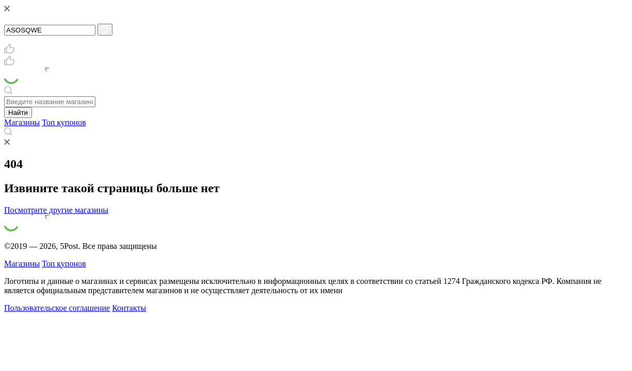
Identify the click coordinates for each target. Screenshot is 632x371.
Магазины (22, 122)
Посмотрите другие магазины (56, 210)
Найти (18, 112)
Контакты (129, 307)
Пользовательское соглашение (57, 307)
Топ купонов (64, 122)
